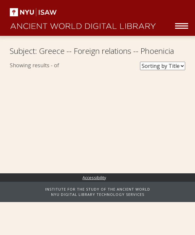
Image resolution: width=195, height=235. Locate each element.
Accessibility (94, 177)
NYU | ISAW (36, 12)
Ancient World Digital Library (83, 22)
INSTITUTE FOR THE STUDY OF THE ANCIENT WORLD (97, 189)
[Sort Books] (162, 66)
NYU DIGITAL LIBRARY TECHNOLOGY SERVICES (97, 194)
